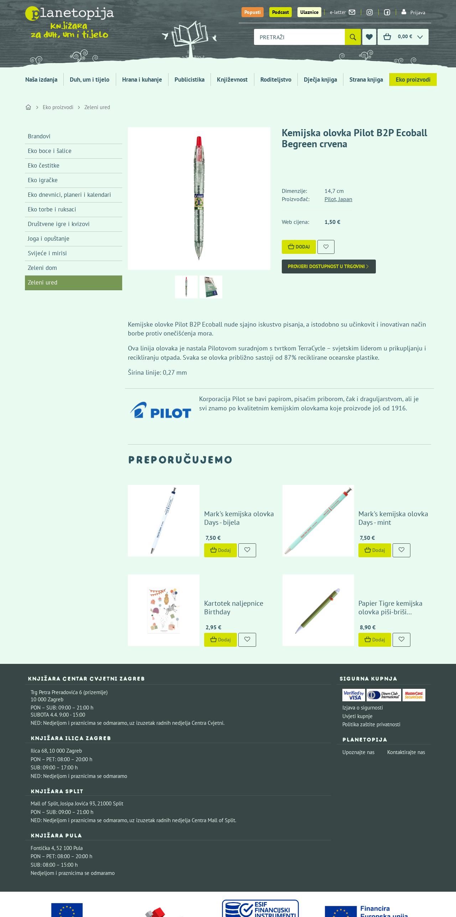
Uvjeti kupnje (357, 671)
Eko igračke (43, 180)
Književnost (232, 79)
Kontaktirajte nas (406, 707)
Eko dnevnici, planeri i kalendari (69, 195)
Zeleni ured (97, 107)
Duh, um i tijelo (89, 79)
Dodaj (299, 247)
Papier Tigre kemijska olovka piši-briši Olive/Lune (381, 563)
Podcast (280, 12)
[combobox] (299, 37)
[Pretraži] (353, 37)
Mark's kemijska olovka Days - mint (382, 495)
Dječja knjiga (320, 79)
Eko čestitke (43, 165)
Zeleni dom (42, 268)
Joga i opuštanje (48, 238)
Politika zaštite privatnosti (371, 679)
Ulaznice (309, 12)
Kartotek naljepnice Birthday (226, 567)
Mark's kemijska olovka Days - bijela (227, 495)
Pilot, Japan (338, 199)
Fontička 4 (42, 803)
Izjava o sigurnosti (362, 662)
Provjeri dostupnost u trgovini (329, 266)
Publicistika (189, 79)
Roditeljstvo (275, 79)
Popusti (252, 12)
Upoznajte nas (358, 707)
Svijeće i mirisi (47, 253)
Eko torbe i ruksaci (52, 209)
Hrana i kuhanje (142, 79)
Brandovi (39, 136)
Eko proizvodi (413, 79)
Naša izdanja (41, 79)
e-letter (342, 12)
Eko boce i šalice (50, 151)
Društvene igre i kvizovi (59, 224)
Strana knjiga (366, 79)
